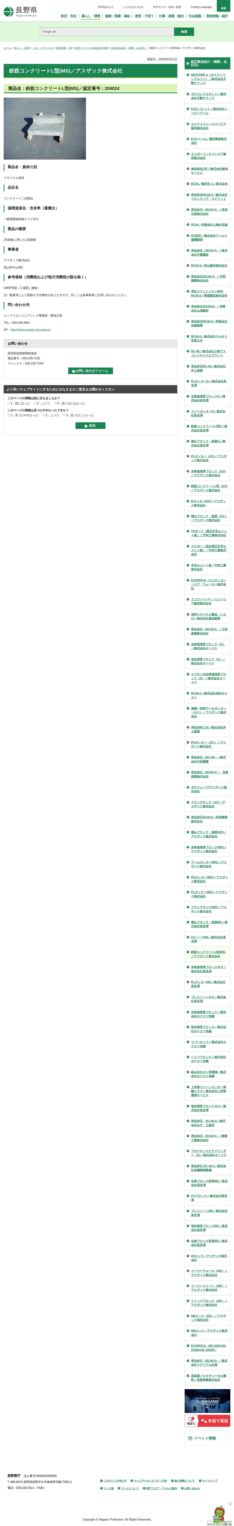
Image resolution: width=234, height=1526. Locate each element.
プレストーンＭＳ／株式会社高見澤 (208, 999)
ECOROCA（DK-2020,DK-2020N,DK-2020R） (209, 1347)
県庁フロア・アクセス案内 (161, 1488)
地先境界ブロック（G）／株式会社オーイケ (208, 661)
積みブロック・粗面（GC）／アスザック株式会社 (209, 518)
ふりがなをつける (133, 6)
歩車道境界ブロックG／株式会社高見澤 (208, 398)
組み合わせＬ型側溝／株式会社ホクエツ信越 (208, 1074)
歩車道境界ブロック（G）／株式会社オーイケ (208, 646)
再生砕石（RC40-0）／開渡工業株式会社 (209, 1138)
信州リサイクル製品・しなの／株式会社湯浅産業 (208, 616)
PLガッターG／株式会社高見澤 (208, 383)
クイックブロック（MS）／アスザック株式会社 (209, 1303)
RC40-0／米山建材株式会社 (209, 265)
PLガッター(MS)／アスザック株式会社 (209, 894)
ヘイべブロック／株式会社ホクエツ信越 (208, 1059)
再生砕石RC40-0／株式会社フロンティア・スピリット (209, 196)
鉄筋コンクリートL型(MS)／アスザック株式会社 (208, 954)
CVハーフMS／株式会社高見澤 (208, 939)
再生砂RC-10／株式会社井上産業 (208, 729)
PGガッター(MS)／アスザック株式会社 (209, 879)
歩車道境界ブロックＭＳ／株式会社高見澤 (208, 969)
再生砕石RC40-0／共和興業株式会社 (209, 819)
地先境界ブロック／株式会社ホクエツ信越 (208, 1029)
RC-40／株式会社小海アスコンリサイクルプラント (208, 353)
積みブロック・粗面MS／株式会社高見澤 (209, 924)
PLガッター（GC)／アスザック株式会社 (209, 458)
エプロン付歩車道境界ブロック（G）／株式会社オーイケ (208, 678)
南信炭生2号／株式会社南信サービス (209, 170)
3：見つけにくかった (80, 415)
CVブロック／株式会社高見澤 (209, 1198)
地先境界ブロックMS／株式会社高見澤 (209, 1228)
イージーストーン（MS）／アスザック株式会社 (209, 1287)
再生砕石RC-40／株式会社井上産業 (208, 368)
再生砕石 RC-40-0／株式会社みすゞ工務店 (208, 1123)
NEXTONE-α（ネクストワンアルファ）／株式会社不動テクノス (208, 79)
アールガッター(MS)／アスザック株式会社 (209, 864)
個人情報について (184, 1480)
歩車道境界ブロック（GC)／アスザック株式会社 (208, 473)
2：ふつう (43, 403)
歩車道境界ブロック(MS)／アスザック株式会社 (209, 849)
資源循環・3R (64, 48)
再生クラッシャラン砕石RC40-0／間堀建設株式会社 (209, 293)
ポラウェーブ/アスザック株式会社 (209, 789)
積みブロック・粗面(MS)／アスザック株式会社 (209, 834)
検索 (223, 8)
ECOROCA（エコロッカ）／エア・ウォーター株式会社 (209, 584)
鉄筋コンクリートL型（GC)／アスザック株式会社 (209, 488)
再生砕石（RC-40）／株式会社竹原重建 (208, 759)
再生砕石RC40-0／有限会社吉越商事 (209, 323)
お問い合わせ (192, 1488)
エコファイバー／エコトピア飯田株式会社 (208, 601)
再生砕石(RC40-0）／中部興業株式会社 (208, 278)
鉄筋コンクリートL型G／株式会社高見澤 (209, 428)
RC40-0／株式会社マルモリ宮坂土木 (209, 338)
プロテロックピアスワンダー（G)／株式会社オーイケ (209, 1153)
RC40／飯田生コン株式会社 (209, 183)
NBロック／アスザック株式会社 (209, 1332)
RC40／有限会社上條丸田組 (209, 224)
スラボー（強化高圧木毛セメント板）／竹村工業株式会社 (208, 550)
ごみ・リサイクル (43, 48)
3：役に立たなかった (71, 403)
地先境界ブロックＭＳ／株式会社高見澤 (208, 1108)
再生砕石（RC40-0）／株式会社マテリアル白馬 (209, 1362)
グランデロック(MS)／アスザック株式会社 (209, 909)
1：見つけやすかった (25, 415)
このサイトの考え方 (115, 1480)
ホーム (7, 48)
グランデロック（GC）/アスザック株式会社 (208, 804)
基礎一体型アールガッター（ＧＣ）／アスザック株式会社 (208, 712)
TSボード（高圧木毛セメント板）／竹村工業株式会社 (209, 533)
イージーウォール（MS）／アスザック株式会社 (209, 1272)
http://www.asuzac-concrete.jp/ (30, 329)
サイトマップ (210, 1480)
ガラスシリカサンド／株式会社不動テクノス (208, 96)
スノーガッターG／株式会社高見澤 (208, 413)
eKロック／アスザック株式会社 (209, 1258)
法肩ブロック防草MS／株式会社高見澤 (209, 1183)
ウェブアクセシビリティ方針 (150, 1480)
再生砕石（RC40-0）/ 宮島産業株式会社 (209, 774)
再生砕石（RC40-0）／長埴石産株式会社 (209, 211)
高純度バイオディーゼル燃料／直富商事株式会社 (208, 1377)
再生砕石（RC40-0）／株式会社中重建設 (209, 252)
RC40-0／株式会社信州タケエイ (209, 695)
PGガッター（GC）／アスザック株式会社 (208, 744)
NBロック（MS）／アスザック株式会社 (208, 1318)
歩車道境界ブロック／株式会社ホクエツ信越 (208, 1014)
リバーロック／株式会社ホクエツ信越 (208, 1044)
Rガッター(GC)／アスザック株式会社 (208, 503)
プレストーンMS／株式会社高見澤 (209, 1213)
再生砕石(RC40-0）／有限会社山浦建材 (208, 308)
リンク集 (108, 1488)
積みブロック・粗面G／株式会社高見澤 (208, 443)
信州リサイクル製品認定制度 (91, 48)
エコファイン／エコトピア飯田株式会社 (208, 126)
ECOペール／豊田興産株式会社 (209, 141)
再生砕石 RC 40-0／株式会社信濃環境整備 (208, 1168)
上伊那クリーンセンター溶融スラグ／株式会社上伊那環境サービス (208, 1091)
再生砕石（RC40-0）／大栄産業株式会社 (209, 631)
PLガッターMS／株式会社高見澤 (208, 984)
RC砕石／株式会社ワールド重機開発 (209, 237)
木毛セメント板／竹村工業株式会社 (208, 567)
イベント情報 (205, 1438)
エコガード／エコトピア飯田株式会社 (208, 156)
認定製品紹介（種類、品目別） (129, 48)
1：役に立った (20, 403)
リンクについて (130, 1488)
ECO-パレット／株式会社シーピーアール (209, 111)
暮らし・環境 (22, 48)
